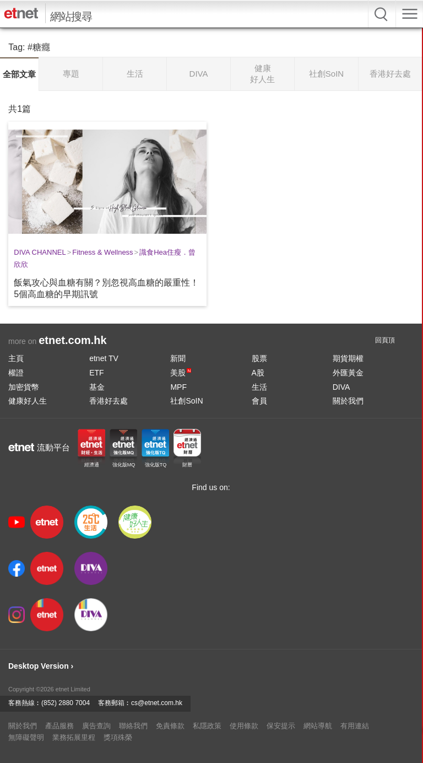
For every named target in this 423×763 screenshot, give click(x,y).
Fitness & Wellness (102, 252)
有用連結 (354, 726)
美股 (180, 372)
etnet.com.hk (72, 340)
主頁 (16, 358)
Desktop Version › (40, 666)
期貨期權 (348, 358)
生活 (259, 387)
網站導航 (317, 726)
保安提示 (281, 726)
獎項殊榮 (118, 737)
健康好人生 (27, 400)
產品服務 (59, 726)
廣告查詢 (96, 726)
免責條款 (170, 726)
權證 (16, 372)
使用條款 (244, 726)
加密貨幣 (23, 387)
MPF (178, 387)
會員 (259, 400)
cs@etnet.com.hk (156, 703)
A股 (258, 372)
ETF (96, 372)
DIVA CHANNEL (40, 252)
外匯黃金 (348, 372)
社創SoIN (186, 400)
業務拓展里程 (73, 737)
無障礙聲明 (26, 737)
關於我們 (348, 400)
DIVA (341, 387)
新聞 (178, 358)
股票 (259, 358)
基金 (97, 387)
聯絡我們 (133, 726)
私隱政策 (207, 726)
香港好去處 (108, 400)
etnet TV (103, 358)
